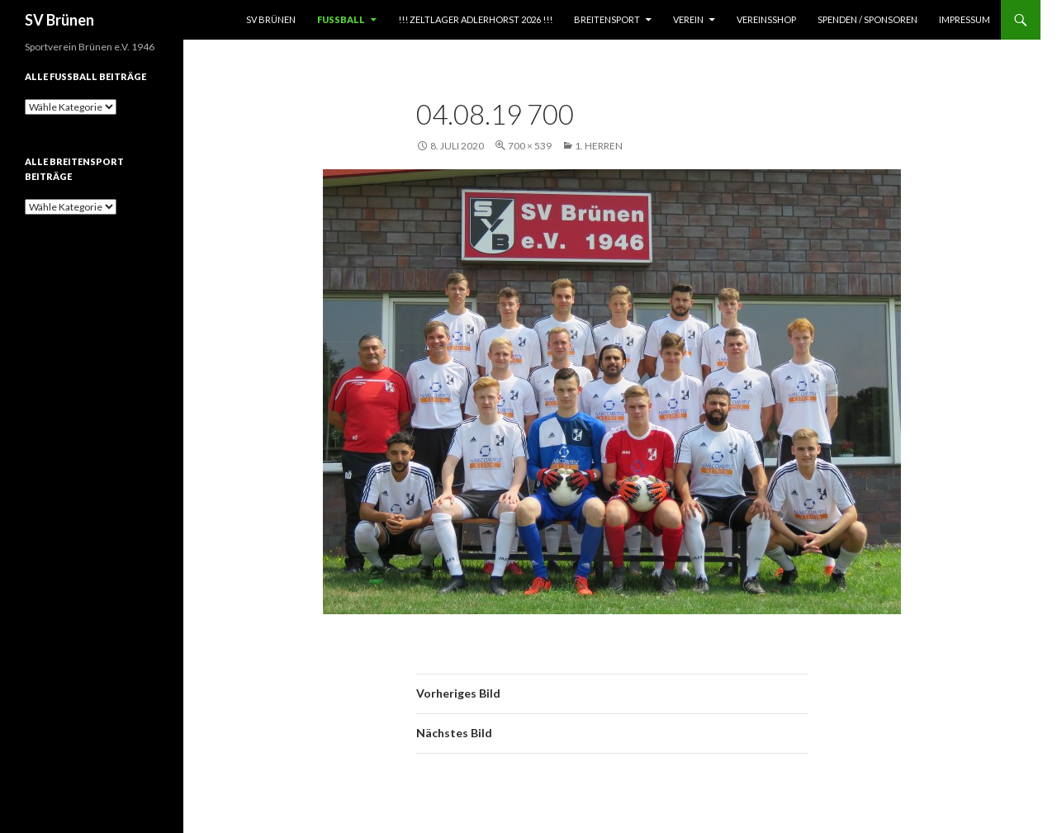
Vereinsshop (766, 19)
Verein (688, 19)
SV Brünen (59, 20)
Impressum (964, 19)
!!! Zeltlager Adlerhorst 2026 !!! (475, 19)
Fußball (341, 19)
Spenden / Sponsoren (867, 19)
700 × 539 (530, 146)
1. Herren (599, 146)
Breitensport (607, 19)
